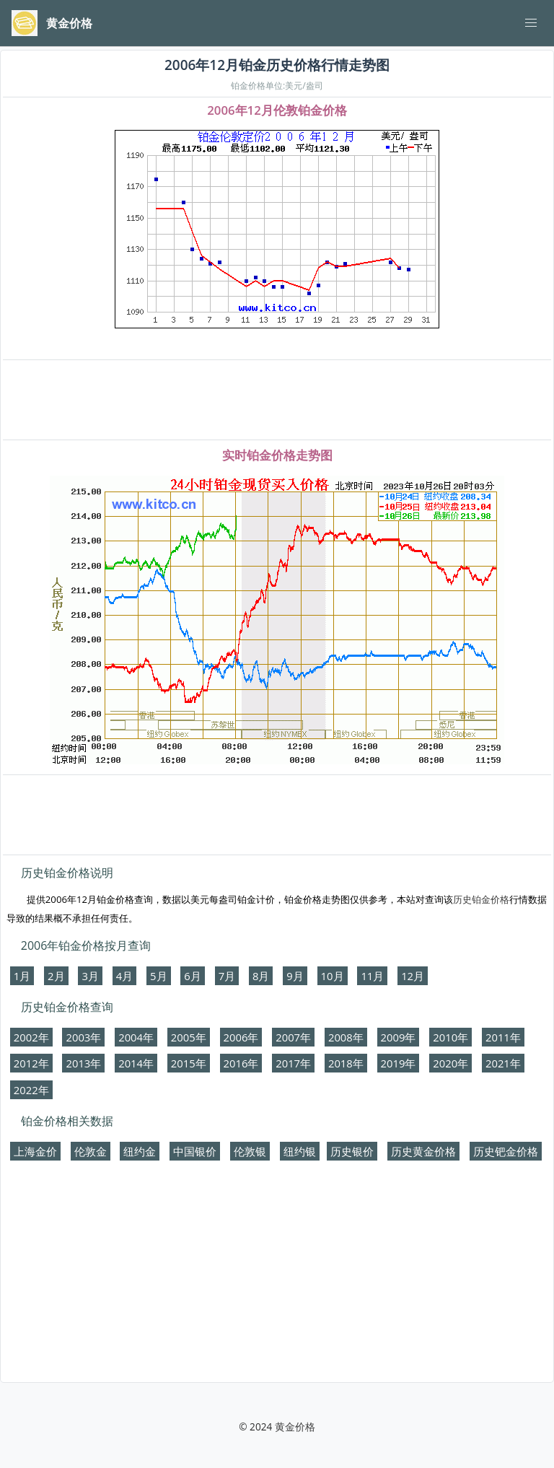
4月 (124, 976)
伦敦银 (250, 1151)
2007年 (293, 1037)
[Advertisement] (277, 400)
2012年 (31, 1063)
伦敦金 (90, 1151)
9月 (294, 976)
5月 (158, 976)
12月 (412, 976)
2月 (56, 976)
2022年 (31, 1090)
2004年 (136, 1037)
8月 (260, 976)
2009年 (398, 1037)
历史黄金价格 (423, 1151)
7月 (227, 976)
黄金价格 (295, 1426)
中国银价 (194, 1151)
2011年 (503, 1037)
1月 (22, 976)
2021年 (503, 1063)
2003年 (83, 1037)
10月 (332, 976)
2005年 (188, 1037)
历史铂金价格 (481, 899)
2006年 (241, 1037)
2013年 (83, 1063)
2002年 (31, 1037)
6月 (192, 976)
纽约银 (299, 1151)
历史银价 (352, 1151)
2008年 (346, 1037)
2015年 (188, 1063)
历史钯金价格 (505, 1151)
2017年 (293, 1063)
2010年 (450, 1037)
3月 (90, 976)
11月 (372, 976)
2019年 (398, 1063)
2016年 (241, 1063)
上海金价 (35, 1151)
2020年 (450, 1063)
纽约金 (139, 1151)
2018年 (346, 1063)
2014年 (136, 1063)
